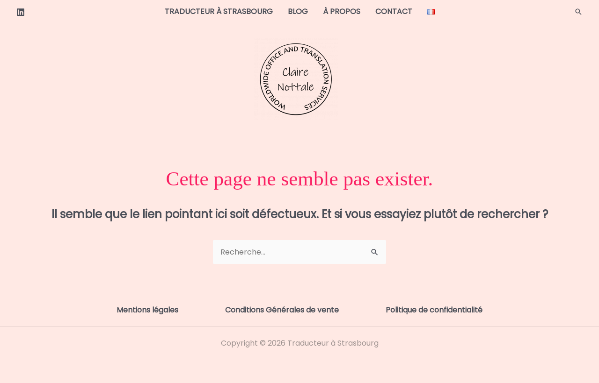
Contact (393, 11)
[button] (578, 11)
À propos (341, 11)
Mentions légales (147, 310)
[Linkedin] (20, 12)
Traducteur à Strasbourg (219, 11)
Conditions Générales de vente (282, 310)
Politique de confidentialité (434, 310)
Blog (298, 11)
